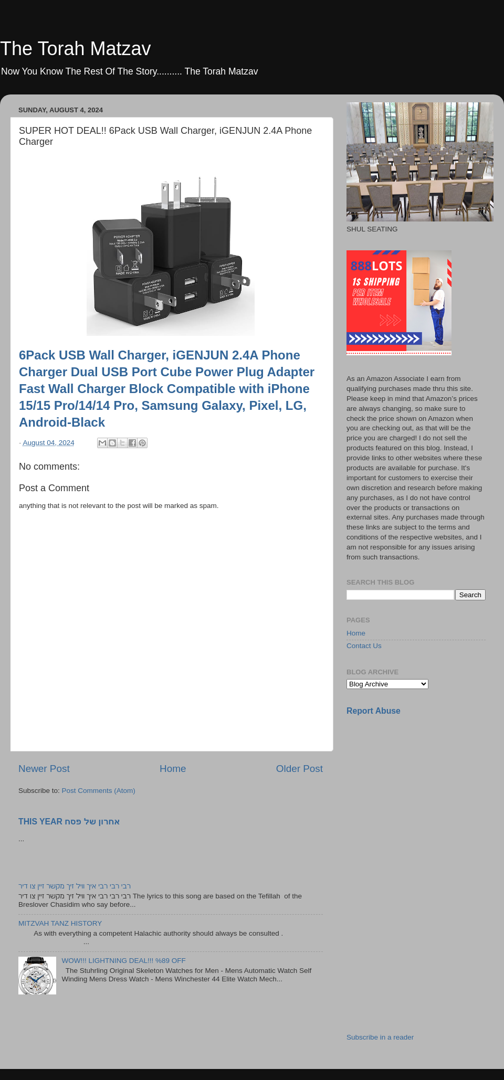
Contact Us (364, 646)
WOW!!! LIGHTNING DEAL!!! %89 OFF (123, 961)
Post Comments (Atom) (98, 791)
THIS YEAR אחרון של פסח (69, 821)
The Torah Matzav (75, 48)
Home (173, 768)
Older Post (299, 768)
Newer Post (44, 768)
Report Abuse (373, 710)
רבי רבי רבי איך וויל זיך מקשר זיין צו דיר (74, 886)
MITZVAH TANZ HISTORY (60, 923)
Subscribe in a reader (380, 1037)
